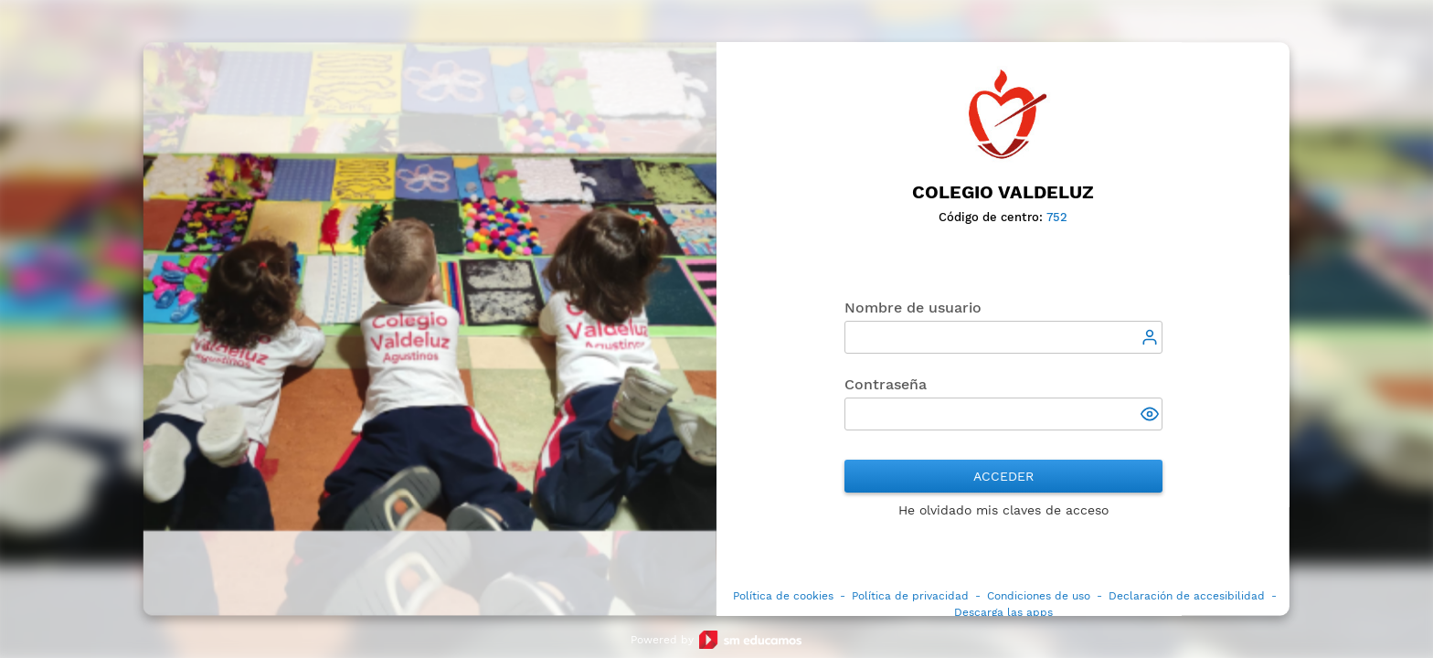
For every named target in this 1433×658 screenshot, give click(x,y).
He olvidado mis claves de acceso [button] (1003, 511)
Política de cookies (783, 596)
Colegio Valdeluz (1003, 192)
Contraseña (885, 385)
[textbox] (1003, 338)
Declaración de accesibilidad (1187, 596)
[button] (1151, 417)
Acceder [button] (1003, 477)
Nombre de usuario (913, 308)
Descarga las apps (1003, 613)
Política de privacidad (910, 596)
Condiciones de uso (1038, 596)
